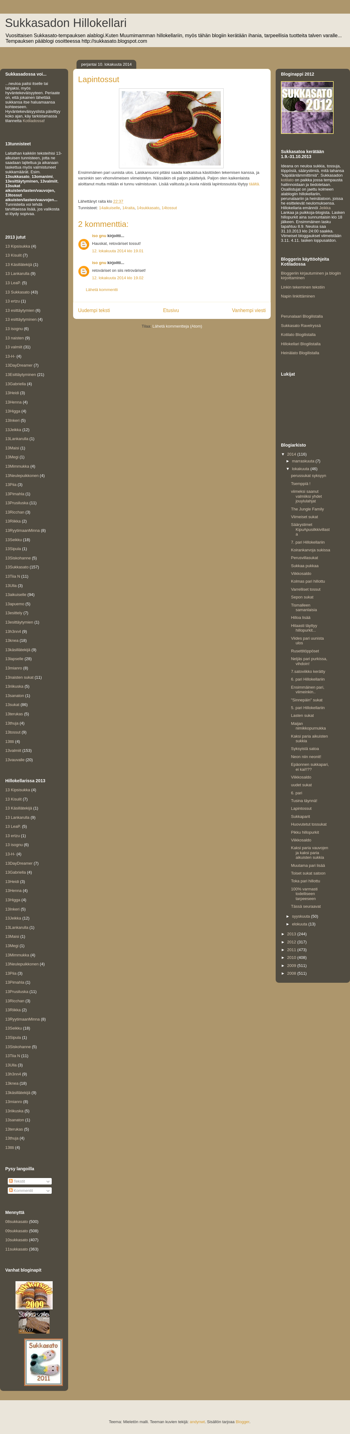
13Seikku (13, 539)
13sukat (12, 704)
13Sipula (13, 548)
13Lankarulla (16, 438)
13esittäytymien (19, 622)
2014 (292, 454)
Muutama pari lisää (308, 865)
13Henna (13, 402)
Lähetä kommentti (102, 289)
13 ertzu (12, 301)
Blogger (242, 1421)
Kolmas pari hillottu (308, 581)
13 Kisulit (13, 255)
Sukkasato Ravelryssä (301, 325)
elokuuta (300, 924)
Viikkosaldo (301, 573)
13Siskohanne (18, 558)
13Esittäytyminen (20, 374)
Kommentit (21, 1190)
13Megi (12, 457)
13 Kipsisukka (17, 246)
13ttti (9, 741)
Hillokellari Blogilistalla (301, 344)
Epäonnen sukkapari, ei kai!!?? (310, 767)
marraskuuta (304, 461)
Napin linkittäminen (298, 296)
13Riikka (13, 521)
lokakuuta (301, 468)
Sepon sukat (302, 597)
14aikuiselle (109, 207)
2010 (292, 957)
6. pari (296, 793)
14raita (128, 207)
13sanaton (14, 695)
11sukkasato (16, 1249)
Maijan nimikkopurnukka (308, 726)
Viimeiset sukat (304, 516)
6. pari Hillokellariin (308, 679)
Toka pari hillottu (305, 881)
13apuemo (14, 604)
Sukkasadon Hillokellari (66, 22)
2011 (292, 949)
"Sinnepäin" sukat (306, 700)
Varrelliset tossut (305, 589)
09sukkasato (16, 1231)
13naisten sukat (19, 677)
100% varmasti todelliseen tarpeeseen (304, 894)
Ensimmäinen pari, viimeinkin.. (307, 690)
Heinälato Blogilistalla (300, 353)
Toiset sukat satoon (308, 873)
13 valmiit (13, 347)
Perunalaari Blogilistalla (302, 316)
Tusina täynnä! (304, 800)
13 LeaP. (13, 282)
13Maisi (12, 448)
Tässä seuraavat (306, 906)
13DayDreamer (19, 365)
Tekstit (17, 1181)
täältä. (254, 184)
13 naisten (14, 338)
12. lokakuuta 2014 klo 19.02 (117, 278)
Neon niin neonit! (306, 756)
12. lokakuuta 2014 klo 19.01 (117, 251)
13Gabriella (15, 384)
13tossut (12, 732)
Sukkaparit (300, 816)
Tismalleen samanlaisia (304, 607)
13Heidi (12, 392)
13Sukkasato (16, 567)
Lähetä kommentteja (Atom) (177, 326)
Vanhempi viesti (249, 310)
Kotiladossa (33, 120)
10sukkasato (16, 1240)
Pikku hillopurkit (305, 832)
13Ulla (11, 585)
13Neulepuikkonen (22, 475)
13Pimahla (14, 494)
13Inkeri (12, 420)
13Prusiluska (16, 503)
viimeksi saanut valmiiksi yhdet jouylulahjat (306, 496)
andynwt (197, 1421)
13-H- (10, 356)
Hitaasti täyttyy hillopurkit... (304, 628)
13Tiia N (12, 576)
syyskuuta (301, 916)
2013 (292, 934)
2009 (292, 965)
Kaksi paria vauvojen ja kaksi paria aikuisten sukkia (309, 852)
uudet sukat (301, 785)
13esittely (13, 613)
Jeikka (325, 207)
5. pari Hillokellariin (308, 707)
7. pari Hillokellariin (308, 542)
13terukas (14, 714)
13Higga (12, 411)
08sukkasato (16, 1221)
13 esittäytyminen (21, 319)
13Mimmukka (17, 466)
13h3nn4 (13, 631)
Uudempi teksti (94, 310)
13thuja (12, 723)
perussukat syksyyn (308, 475)
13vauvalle (14, 759)
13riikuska (14, 686)
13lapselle (14, 658)
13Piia (10, 484)
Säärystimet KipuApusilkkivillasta (310, 529)
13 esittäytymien (19, 310)
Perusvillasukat (304, 557)
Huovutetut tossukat (308, 824)
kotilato (287, 180)
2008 (292, 973)
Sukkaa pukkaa (304, 565)
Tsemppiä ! (300, 483)
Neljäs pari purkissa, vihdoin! (309, 661)
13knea (12, 640)
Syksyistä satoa (305, 748)
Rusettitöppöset (305, 651)
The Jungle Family (307, 509)
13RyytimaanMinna (22, 530)
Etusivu (171, 310)
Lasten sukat (302, 715)
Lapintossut (301, 808)
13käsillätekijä (17, 649)
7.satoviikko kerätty (308, 671)
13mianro (13, 668)
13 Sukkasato (17, 292)
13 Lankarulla (17, 273)
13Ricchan (14, 512)
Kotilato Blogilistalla (298, 334)
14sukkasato (148, 207)
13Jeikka (13, 429)
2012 (292, 942)
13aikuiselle (15, 594)
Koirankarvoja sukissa (310, 550)
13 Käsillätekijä (18, 264)
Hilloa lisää (300, 617)
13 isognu (14, 328)
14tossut (169, 207)
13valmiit (13, 750)
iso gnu (99, 235)
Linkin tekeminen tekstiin (303, 287)
